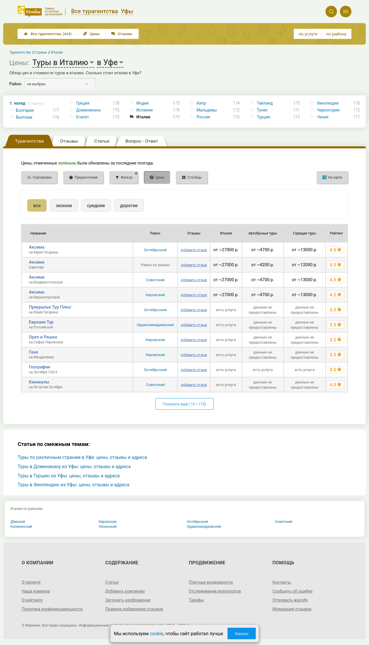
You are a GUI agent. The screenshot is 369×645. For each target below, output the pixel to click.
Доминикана (88, 110)
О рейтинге (32, 600)
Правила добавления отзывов (134, 609)
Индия (142, 103)
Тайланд (265, 103)
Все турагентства (47, 34)
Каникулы (39, 382)
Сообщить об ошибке (292, 591)
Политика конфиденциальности (52, 609)
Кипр (201, 103)
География (39, 367)
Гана (33, 352)
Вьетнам (24, 117)
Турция (263, 117)
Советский (155, 280)
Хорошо (241, 633)
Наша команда (36, 591)
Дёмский (17, 522)
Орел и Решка (43, 337)
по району (336, 34)
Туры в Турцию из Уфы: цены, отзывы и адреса (69, 475)
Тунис (262, 110)
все (37, 205)
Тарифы (196, 600)
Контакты (281, 582)
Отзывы (121, 34)
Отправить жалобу (290, 600)
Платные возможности (211, 582)
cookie (156, 633)
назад (29, 103)
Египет (82, 117)
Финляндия (327, 103)
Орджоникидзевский (155, 325)
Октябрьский (155, 250)
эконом (64, 205)
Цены (91, 34)
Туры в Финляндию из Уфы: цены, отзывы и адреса (73, 484)
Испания (144, 110)
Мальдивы (207, 110)
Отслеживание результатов (215, 591)
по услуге (308, 34)
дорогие (129, 205)
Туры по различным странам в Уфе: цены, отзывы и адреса (82, 457)
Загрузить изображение (127, 600)
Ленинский (107, 527)
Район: (15, 84)
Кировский (155, 295)
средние (96, 205)
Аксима (36, 247)
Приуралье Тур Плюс (50, 307)
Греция (82, 103)
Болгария (25, 110)
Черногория (328, 110)
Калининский (21, 527)
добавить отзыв (194, 250)
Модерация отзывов (291, 609)
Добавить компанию (125, 591)
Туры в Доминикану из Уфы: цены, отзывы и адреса (74, 466)
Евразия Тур (41, 322)
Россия (203, 117)
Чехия (322, 117)
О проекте (31, 582)
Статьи (111, 582)
